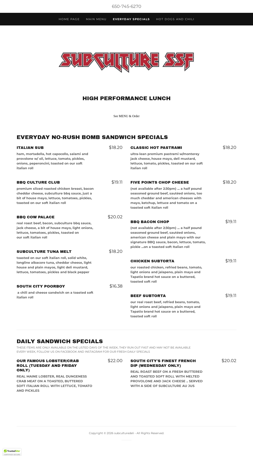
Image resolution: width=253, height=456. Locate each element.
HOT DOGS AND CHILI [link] (175, 19)
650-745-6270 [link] (126, 6)
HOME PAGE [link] (69, 19)
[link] (126, 61)
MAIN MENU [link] (96, 19)
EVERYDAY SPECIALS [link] (131, 19)
